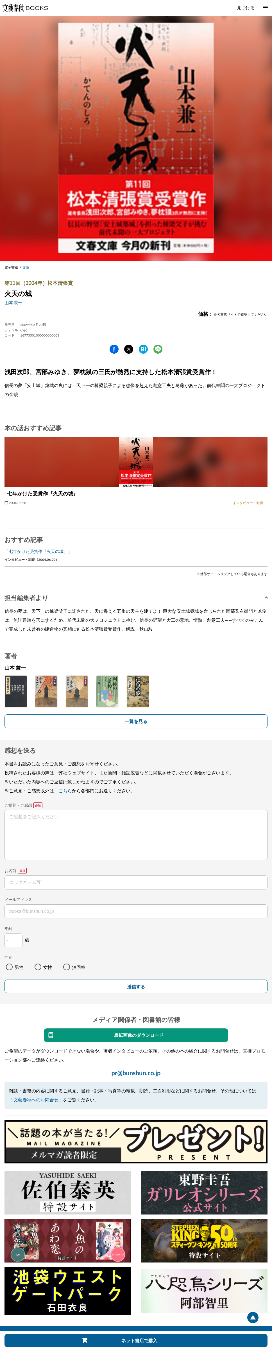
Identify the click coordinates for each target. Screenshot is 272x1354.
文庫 (25, 267)
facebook (114, 349)
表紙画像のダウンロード (139, 1035)
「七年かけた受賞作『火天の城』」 (38, 551)
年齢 (8, 928)
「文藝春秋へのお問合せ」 (36, 1099)
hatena (143, 349)
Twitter (128, 349)
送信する (136, 986)
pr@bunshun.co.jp (135, 1073)
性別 (8, 957)
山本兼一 (13, 302)
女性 (47, 967)
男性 (19, 967)
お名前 (10, 870)
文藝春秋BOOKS (25, 8)
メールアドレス (18, 899)
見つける (246, 7)
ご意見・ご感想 (18, 805)
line (157, 349)
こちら (65, 790)
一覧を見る (136, 721)
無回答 (78, 967)
